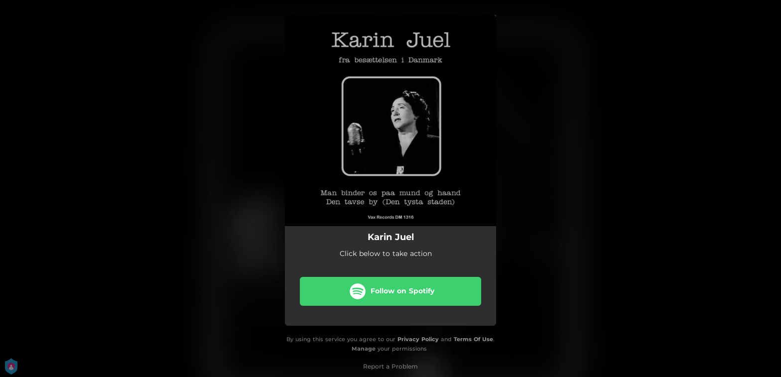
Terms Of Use (473, 339)
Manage (364, 348)
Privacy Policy (418, 339)
